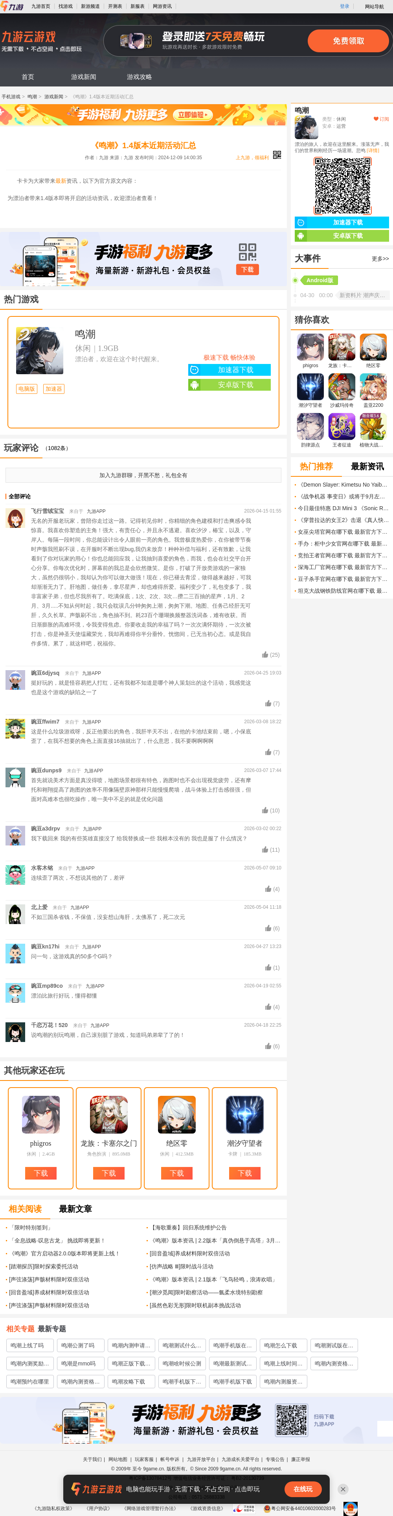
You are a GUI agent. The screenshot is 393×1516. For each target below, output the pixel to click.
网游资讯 (162, 6)
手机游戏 (11, 96)
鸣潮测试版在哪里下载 (334, 1347)
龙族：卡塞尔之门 (109, 1143)
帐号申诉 (170, 1459)
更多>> (380, 258)
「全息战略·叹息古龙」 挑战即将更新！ (57, 1240)
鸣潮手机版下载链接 (182, 1383)
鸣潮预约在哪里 (30, 1381)
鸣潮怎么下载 (280, 1345)
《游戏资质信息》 (207, 1508)
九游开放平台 (201, 1459)
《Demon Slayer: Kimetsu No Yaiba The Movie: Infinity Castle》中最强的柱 (343, 484)
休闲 (83, 348)
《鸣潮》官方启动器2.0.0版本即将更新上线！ (64, 1253)
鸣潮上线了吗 (27, 1345)
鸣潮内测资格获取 (80, 1383)
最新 (60, 181)
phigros (40, 1143)
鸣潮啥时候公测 (182, 1363)
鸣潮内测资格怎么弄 (334, 1365)
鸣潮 (32, 96)
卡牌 (232, 1154)
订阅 (381, 119)
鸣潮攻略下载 (128, 1381)
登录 (344, 6)
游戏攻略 (139, 77)
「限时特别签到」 (31, 1227)
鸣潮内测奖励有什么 (30, 1365)
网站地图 (118, 1459)
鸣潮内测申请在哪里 (131, 1347)
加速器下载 (220, 370)
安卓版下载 (220, 385)
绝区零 (176, 1143)
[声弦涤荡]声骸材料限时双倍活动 (49, 1279)
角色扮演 (96, 1154)
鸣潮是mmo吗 (78, 1363)
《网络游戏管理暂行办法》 (150, 1508)
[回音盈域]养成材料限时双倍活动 (190, 1253)
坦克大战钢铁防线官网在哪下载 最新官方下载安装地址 (343, 591)
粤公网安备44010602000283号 (299, 1508)
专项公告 (275, 1459)
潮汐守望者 (245, 1143)
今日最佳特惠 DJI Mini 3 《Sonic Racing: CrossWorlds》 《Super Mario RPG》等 (343, 508)
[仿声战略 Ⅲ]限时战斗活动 (181, 1266)
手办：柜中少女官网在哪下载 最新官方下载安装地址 (343, 543)
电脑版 (26, 389)
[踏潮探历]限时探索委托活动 (43, 1266)
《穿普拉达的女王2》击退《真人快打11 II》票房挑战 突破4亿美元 (343, 520)
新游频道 (90, 6)
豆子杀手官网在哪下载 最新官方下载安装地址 (343, 579)
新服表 (137, 6)
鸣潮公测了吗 (77, 1345)
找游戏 (66, 6)
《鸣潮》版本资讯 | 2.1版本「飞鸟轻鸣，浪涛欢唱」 (213, 1279)
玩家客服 (144, 1459)
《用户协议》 (98, 1508)
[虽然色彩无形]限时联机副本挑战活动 (195, 1305)
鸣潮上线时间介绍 (283, 1365)
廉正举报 (300, 1459)
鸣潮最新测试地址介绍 (232, 1365)
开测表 (115, 6)
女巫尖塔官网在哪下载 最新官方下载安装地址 (343, 532)
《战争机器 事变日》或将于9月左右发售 (343, 496)
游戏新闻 (83, 77)
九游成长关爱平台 (240, 1459)
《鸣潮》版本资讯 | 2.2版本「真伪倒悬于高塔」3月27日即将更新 (215, 1240)
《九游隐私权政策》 (53, 1508)
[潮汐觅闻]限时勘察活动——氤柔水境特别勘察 (206, 1292)
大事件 (308, 258)
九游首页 (40, 6)
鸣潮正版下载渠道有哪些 (131, 1365)
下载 (247, 269)
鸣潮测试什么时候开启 (182, 1347)
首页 (28, 77)
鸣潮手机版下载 (232, 1381)
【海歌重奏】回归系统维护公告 (188, 1227)
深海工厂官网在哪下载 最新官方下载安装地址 (343, 567)
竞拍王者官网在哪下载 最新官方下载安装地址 (343, 555)
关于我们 (92, 1459)
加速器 (54, 389)
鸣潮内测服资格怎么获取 (283, 1383)
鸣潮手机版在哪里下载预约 (232, 1347)
